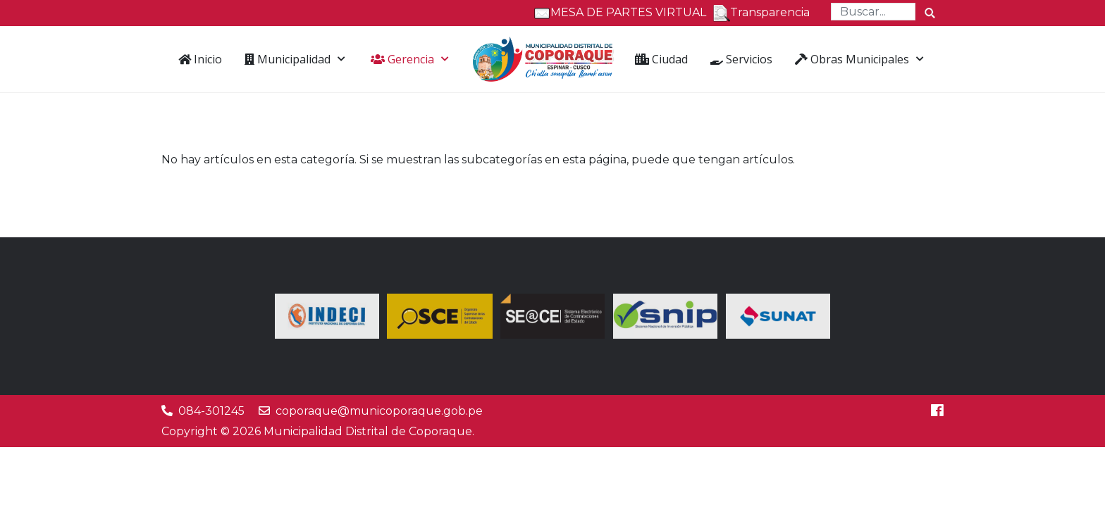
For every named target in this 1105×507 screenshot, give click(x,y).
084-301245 (211, 411)
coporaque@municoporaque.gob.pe (379, 411)
